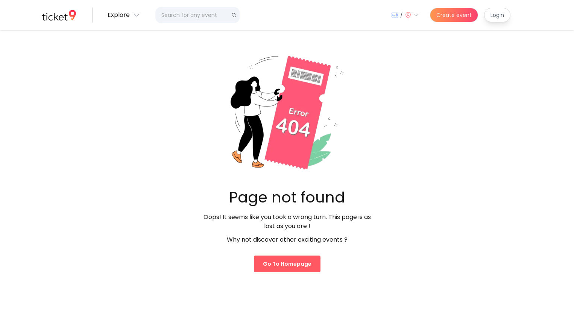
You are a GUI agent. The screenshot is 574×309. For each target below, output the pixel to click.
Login (497, 15)
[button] (124, 15)
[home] (59, 15)
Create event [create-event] (454, 15)
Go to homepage (287, 264)
